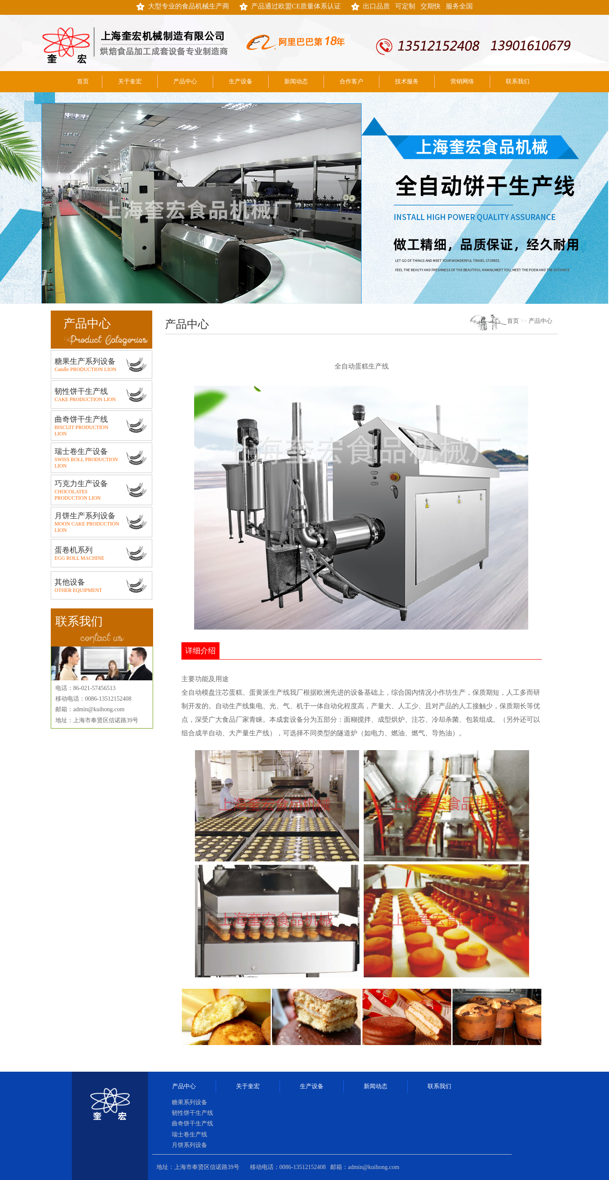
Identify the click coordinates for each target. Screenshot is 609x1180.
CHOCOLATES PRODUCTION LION (78, 495)
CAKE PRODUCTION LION (85, 399)
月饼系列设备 (189, 1145)
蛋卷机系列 (74, 550)
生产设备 (240, 81)
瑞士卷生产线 (189, 1134)
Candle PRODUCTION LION (85, 369)
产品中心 (185, 81)
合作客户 (351, 81)
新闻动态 (296, 81)
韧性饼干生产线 (81, 391)
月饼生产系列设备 (85, 516)
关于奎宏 (130, 81)
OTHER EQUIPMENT (78, 590)
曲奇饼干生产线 (81, 419)
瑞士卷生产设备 (81, 451)
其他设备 (70, 582)
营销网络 (462, 81)
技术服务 (407, 81)
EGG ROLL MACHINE (79, 558)
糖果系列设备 (189, 1102)
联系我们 (517, 81)
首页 (83, 81)
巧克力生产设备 (81, 483)
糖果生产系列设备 (85, 361)
